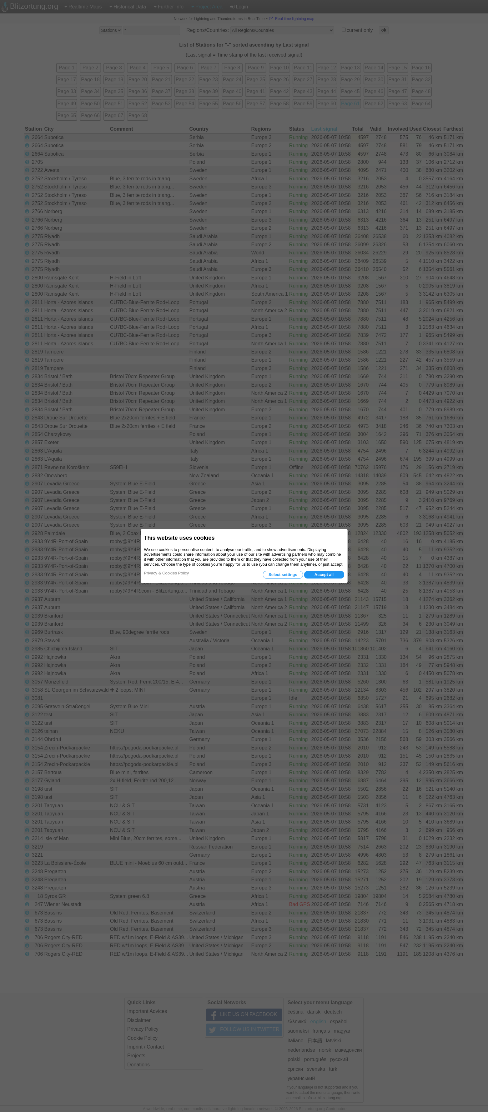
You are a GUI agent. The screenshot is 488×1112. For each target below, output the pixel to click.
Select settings (283, 574)
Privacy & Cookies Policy (166, 573)
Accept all (324, 574)
